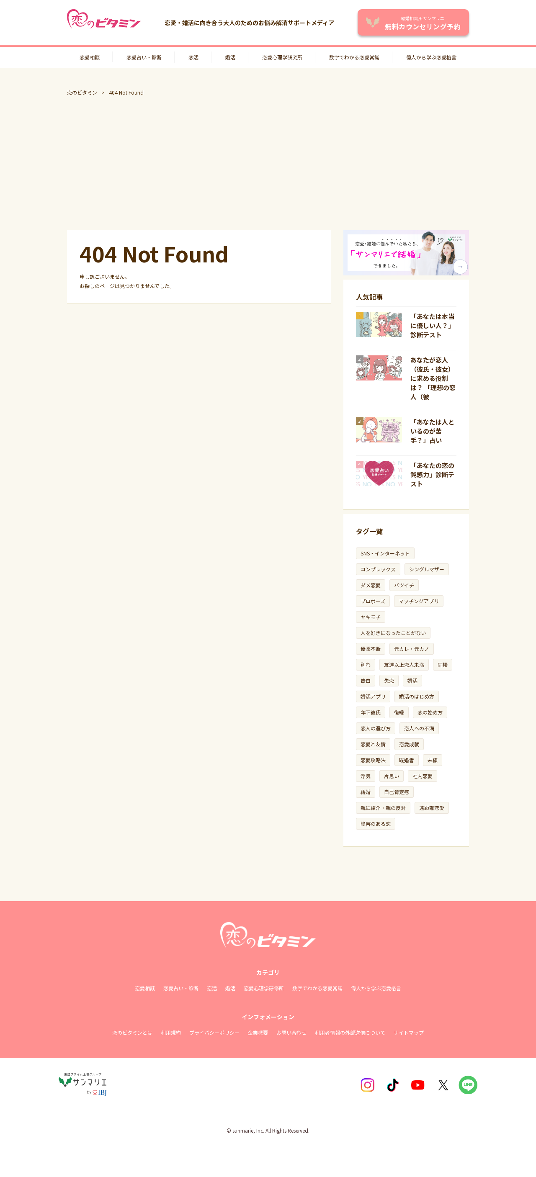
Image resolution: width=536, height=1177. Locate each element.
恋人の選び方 (376, 728)
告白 (366, 680)
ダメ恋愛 (371, 584)
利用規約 (171, 1032)
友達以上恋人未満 (404, 664)
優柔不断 (371, 648)
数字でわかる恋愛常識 (354, 57)
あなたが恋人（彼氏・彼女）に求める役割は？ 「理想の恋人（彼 (433, 378)
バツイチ (404, 584)
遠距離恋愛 (431, 807)
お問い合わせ (291, 1032)
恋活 (193, 57)
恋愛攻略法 (373, 759)
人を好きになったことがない (393, 632)
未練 (433, 759)
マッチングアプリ (419, 600)
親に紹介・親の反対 (383, 807)
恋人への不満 (419, 728)
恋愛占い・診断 (144, 57)
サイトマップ (409, 1032)
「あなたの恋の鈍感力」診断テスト (432, 474)
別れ (366, 664)
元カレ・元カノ (411, 648)
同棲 (443, 664)
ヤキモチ (371, 616)
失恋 (389, 680)
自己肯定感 (396, 791)
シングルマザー (426, 569)
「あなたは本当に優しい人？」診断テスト (432, 325)
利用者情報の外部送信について (350, 1032)
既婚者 (406, 759)
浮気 (366, 775)
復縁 (399, 712)
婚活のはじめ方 (416, 696)
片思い (391, 775)
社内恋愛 (422, 775)
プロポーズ (373, 600)
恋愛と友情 (373, 744)
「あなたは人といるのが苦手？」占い (432, 431)
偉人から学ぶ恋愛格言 (431, 57)
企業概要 (258, 1032)
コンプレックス (378, 569)
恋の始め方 (430, 712)
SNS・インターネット (385, 553)
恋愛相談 (90, 57)
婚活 (230, 57)
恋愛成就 (409, 744)
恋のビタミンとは (132, 1032)
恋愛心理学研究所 (282, 57)
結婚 (366, 791)
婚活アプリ (373, 696)
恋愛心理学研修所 (264, 988)
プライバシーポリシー (214, 1032)
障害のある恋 (376, 823)
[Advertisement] (268, 163)
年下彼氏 (371, 712)
